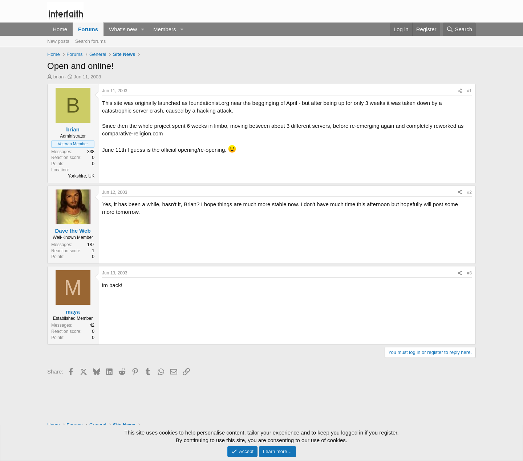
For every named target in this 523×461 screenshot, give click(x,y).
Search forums (90, 41)
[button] (143, 29)
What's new (123, 29)
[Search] (459, 29)
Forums (88, 29)
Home (60, 29)
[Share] (460, 91)
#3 (469, 273)
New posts (58, 41)
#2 (469, 192)
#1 (469, 90)
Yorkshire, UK (81, 176)
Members (164, 29)
